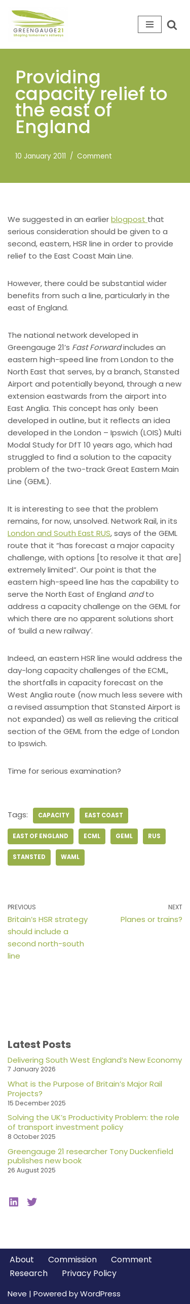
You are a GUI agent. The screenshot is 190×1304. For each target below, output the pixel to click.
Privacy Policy (89, 1273)
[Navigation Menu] (150, 24)
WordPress (100, 1293)
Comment (94, 156)
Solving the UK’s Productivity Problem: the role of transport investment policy (93, 1122)
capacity (53, 815)
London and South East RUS (59, 533)
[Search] (172, 24)
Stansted (29, 857)
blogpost (129, 219)
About (22, 1259)
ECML (92, 836)
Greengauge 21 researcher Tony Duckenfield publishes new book (90, 1156)
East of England (40, 836)
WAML (70, 857)
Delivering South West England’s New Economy (95, 1060)
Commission (72, 1259)
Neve (17, 1293)
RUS (154, 836)
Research (29, 1273)
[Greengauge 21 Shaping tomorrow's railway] (40, 24)
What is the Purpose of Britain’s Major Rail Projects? (85, 1088)
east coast (104, 815)
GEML (124, 836)
